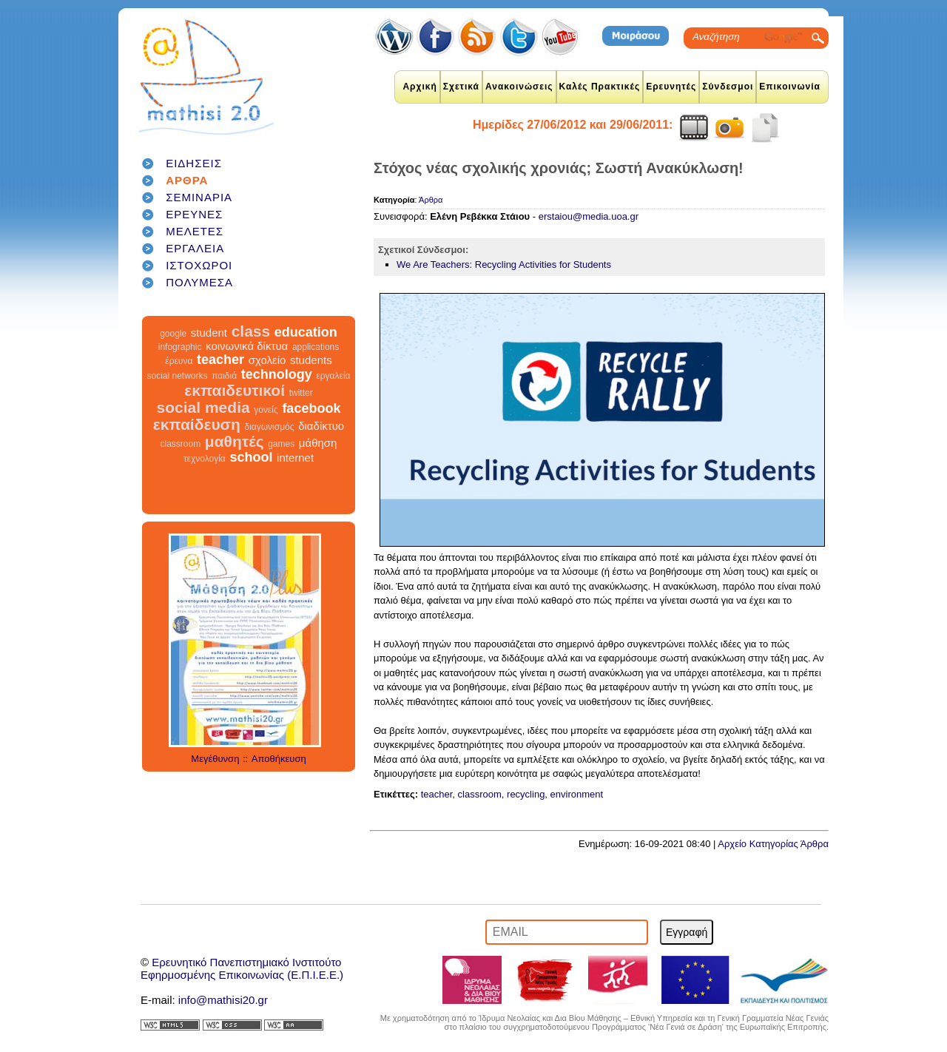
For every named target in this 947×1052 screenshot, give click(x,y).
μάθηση (318, 442)
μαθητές (234, 441)
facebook (311, 408)
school (250, 457)
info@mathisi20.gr (223, 1000)
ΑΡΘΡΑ (187, 180)
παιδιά (224, 375)
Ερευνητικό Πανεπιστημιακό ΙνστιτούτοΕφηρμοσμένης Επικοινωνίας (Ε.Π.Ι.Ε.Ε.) (242, 968)
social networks (177, 375)
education (305, 332)
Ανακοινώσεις (519, 86)
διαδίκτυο (321, 425)
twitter (301, 392)
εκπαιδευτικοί (234, 390)
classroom (181, 443)
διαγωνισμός (269, 426)
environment (577, 794)
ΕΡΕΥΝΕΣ (194, 214)
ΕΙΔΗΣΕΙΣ (194, 163)
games (281, 443)
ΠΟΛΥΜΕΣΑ (199, 282)
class (251, 331)
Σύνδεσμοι (727, 86)
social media (203, 407)
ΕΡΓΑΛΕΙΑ (195, 248)
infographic (180, 347)
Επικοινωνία (789, 86)
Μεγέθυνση (215, 758)
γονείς (265, 409)
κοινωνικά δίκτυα (247, 345)
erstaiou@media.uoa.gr (588, 216)
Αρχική (419, 86)
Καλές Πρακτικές (600, 86)
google (173, 333)
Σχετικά (461, 86)
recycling (526, 794)
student (209, 332)
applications (315, 347)
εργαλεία (333, 375)
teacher (220, 359)
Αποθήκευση (279, 758)
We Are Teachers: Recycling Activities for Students (504, 264)
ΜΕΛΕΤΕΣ (194, 231)
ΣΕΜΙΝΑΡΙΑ (199, 197)
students (311, 359)
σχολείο (267, 359)
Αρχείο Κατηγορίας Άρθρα (773, 843)
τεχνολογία (204, 458)
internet (295, 457)
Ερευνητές (671, 86)
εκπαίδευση (196, 424)
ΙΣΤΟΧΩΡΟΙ (199, 265)
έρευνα (178, 361)
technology (276, 374)
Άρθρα (430, 199)
